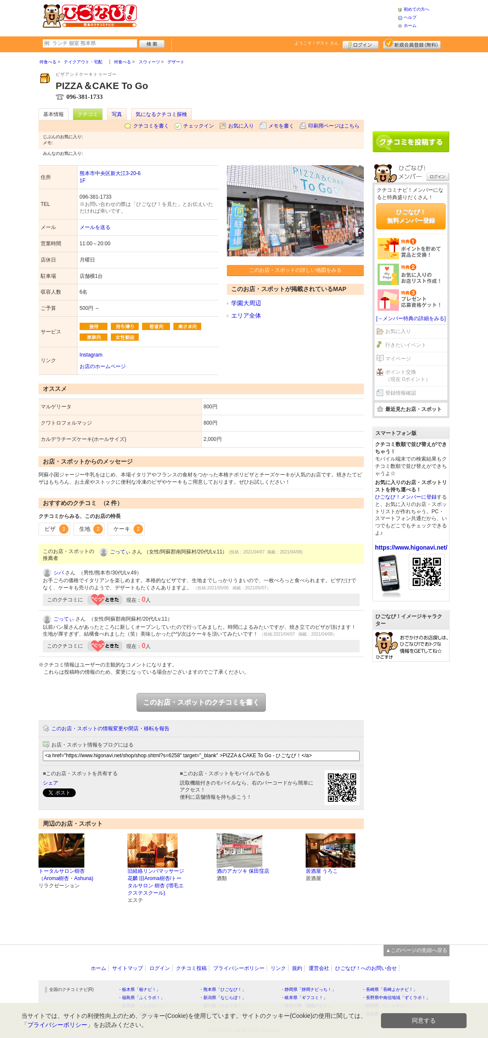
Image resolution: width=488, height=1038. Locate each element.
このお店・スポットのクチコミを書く (201, 702)
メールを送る (95, 227)
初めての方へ (416, 9)
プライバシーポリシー (239, 968)
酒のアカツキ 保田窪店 (243, 871)
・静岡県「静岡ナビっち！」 (308, 989)
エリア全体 (246, 315)
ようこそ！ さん (317, 43)
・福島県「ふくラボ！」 (141, 997)
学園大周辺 (246, 303)
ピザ (56, 529)
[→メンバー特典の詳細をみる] (411, 318)
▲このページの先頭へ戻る (416, 950)
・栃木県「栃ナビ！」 (139, 989)
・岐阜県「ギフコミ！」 (303, 997)
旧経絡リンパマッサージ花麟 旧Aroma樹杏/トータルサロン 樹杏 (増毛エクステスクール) (156, 881)
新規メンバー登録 (412, 43)
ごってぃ (120, 552)
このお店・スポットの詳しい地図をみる (295, 270)
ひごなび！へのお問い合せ (366, 968)
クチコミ (87, 114)
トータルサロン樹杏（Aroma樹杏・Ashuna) (66, 874)
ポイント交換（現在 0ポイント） (408, 375)
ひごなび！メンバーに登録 (406, 497)
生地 (91, 529)
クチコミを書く (151, 126)
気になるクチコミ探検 (161, 114)
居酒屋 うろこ (322, 871)
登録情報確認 (400, 393)
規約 (297, 968)
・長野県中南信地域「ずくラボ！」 (396, 997)
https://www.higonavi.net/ (411, 547)
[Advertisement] (267, 17)
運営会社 (319, 968)
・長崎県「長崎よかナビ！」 (389, 989)
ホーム (410, 25)
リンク (278, 968)
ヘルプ (410, 17)
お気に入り (241, 126)
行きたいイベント (405, 345)
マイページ (398, 359)
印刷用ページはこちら (334, 126)
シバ (59, 573)
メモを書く (281, 126)
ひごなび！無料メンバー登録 (411, 216)
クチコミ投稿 (191, 968)
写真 (117, 114)
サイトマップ (127, 968)
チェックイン (198, 126)
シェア (50, 783)
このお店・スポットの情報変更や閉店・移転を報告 (110, 729)
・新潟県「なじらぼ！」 (222, 997)
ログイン (360, 43)
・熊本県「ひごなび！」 (222, 989)
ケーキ (128, 529)
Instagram (91, 355)
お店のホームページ (103, 366)
